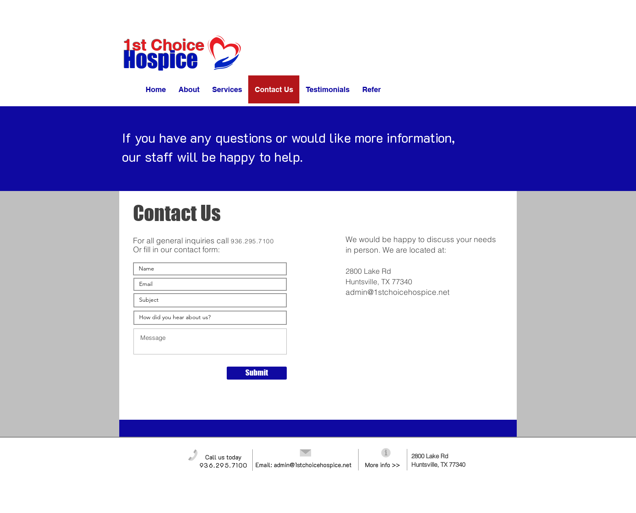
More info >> (382, 465)
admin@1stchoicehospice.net (397, 292)
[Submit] (257, 373)
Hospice (160, 59)
